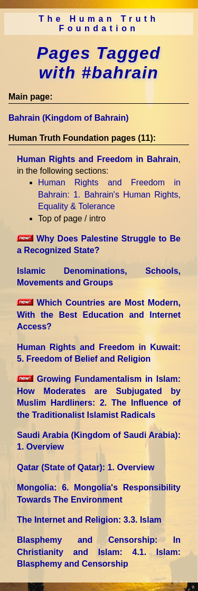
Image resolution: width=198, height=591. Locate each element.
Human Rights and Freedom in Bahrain (97, 159)
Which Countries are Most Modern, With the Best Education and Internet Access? (99, 314)
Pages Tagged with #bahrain (99, 62)
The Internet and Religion (89, 519)
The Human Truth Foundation (99, 23)
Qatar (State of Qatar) (86, 467)
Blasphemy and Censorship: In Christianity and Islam (99, 551)
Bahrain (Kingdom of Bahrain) (68, 117)
